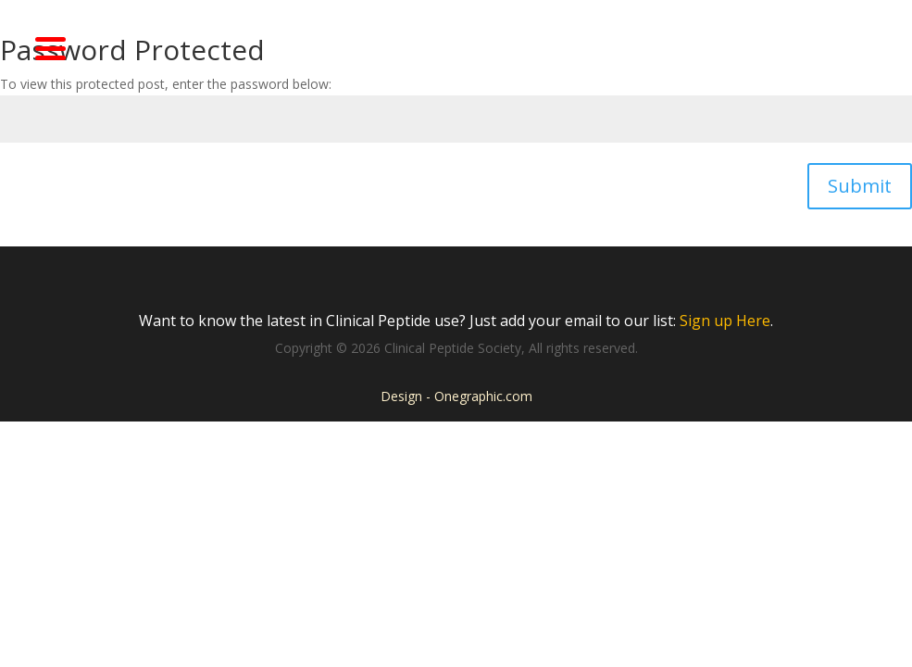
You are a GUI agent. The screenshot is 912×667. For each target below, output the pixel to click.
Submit (860, 185)
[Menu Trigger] (51, 46)
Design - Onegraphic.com (456, 396)
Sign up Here (725, 320)
